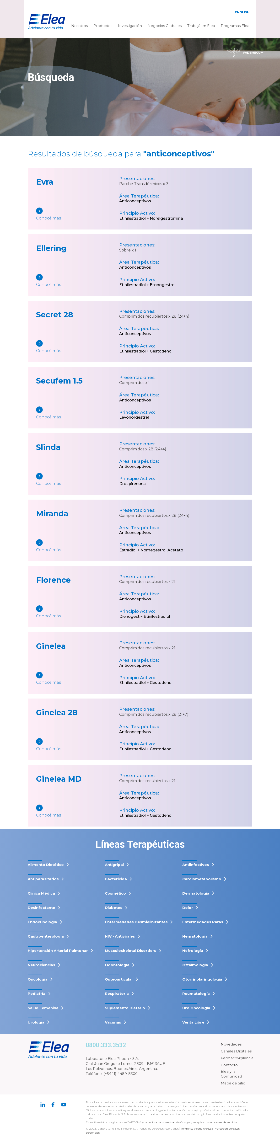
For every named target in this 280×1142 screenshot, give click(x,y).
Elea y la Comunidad (231, 1073)
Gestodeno (161, 351)
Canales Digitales (236, 1051)
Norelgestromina (166, 218)
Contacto (229, 1065)
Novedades (231, 1044)
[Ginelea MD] (77, 811)
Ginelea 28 (56, 712)
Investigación (130, 25)
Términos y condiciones (196, 1128)
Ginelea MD (58, 779)
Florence (53, 580)
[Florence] (77, 612)
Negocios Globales (165, 25)
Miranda (52, 513)
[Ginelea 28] (77, 745)
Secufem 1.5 (59, 380)
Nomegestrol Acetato (161, 550)
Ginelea (51, 646)
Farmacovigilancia (237, 1058)
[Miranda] (77, 546)
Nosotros (79, 25)
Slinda (48, 447)
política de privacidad (162, 1122)
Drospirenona (132, 483)
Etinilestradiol (132, 218)
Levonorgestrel (134, 417)
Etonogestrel (162, 285)
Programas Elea (235, 25)
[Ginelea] (77, 678)
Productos (102, 25)
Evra (44, 182)
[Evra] (77, 214)
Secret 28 (54, 314)
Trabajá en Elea (201, 25)
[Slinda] (77, 479)
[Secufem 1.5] (77, 413)
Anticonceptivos (135, 201)
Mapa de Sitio (233, 1083)
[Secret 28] (77, 347)
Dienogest (129, 616)
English (242, 12)
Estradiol (127, 550)
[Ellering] (77, 281)
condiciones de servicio (223, 1122)
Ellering (51, 248)
